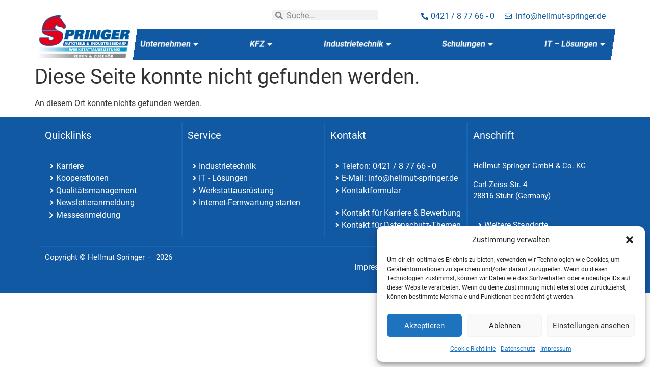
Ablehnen (505, 325)
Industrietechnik (357, 44)
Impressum (555, 348)
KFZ (261, 44)
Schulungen (467, 44)
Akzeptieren (424, 325)
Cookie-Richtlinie (473, 348)
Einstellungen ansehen (591, 325)
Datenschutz (518, 348)
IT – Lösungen (575, 44)
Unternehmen (169, 44)
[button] (630, 239)
